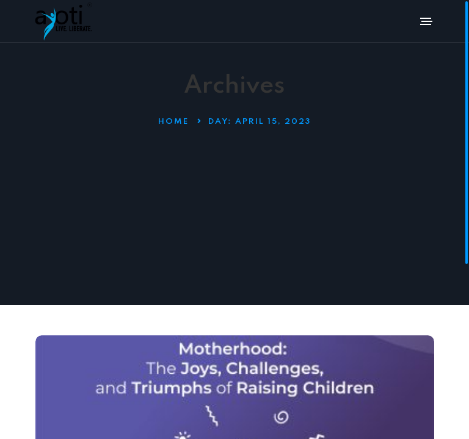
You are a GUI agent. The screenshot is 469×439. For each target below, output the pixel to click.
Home (173, 122)
